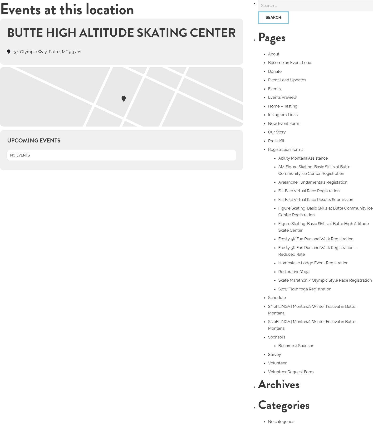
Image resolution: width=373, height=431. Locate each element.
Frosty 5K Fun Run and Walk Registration (315, 238)
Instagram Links (283, 114)
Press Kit (276, 140)
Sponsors (276, 337)
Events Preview (282, 97)
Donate (275, 71)
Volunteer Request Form (291, 371)
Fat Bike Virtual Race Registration (309, 190)
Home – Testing (283, 106)
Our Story (277, 132)
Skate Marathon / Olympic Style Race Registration (325, 280)
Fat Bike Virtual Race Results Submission (315, 199)
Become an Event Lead (289, 62)
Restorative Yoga (293, 271)
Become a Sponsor (295, 345)
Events (274, 88)
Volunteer (277, 363)
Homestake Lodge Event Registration (313, 262)
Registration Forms (285, 149)
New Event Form (283, 123)
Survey (274, 354)
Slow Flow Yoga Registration (304, 289)
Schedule (277, 297)
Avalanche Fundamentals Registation (313, 182)
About (273, 54)
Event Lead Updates (287, 80)
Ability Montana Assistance (303, 158)
